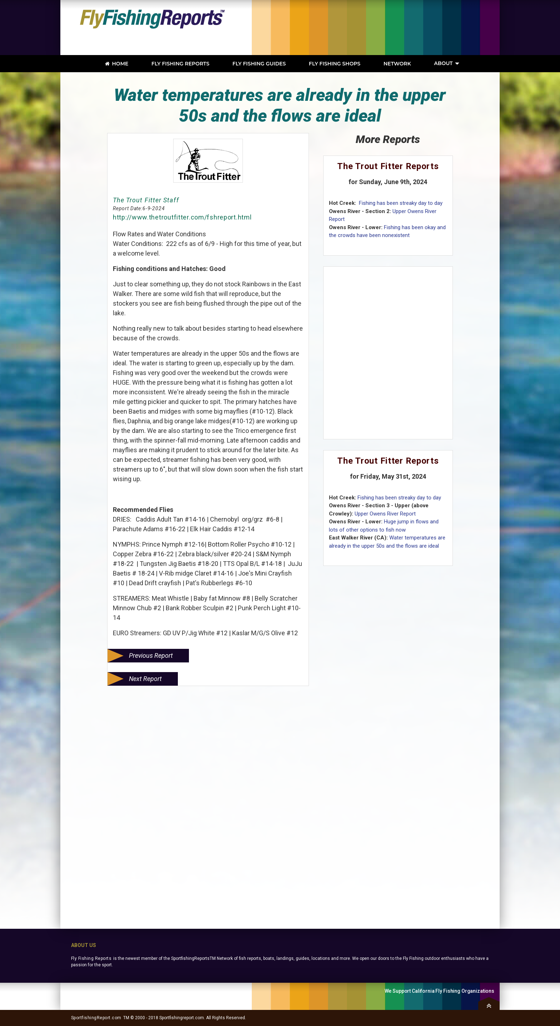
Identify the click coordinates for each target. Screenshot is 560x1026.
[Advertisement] (392, 27)
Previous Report (151, 655)
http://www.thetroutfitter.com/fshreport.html (182, 217)
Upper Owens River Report (385, 513)
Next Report (145, 678)
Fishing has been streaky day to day (400, 203)
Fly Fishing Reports (91, 958)
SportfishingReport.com (96, 1017)
